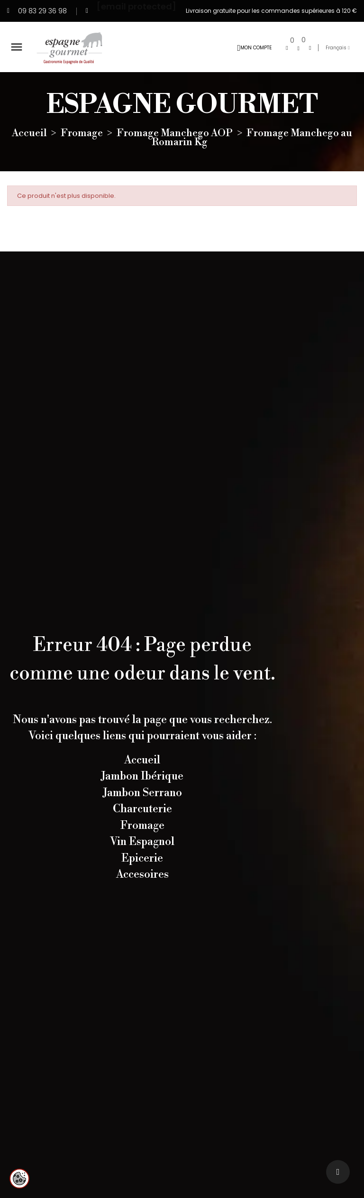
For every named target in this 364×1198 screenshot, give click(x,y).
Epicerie (142, 858)
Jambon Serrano (142, 792)
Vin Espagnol (142, 841)
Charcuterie (142, 809)
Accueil (142, 760)
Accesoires (142, 874)
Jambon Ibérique (142, 776)
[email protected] (136, 5)
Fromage (142, 825)
